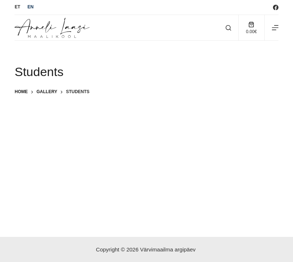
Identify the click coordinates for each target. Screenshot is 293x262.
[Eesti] (17, 7)
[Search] (228, 28)
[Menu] (275, 27)
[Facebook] (275, 7)
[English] (31, 7)
